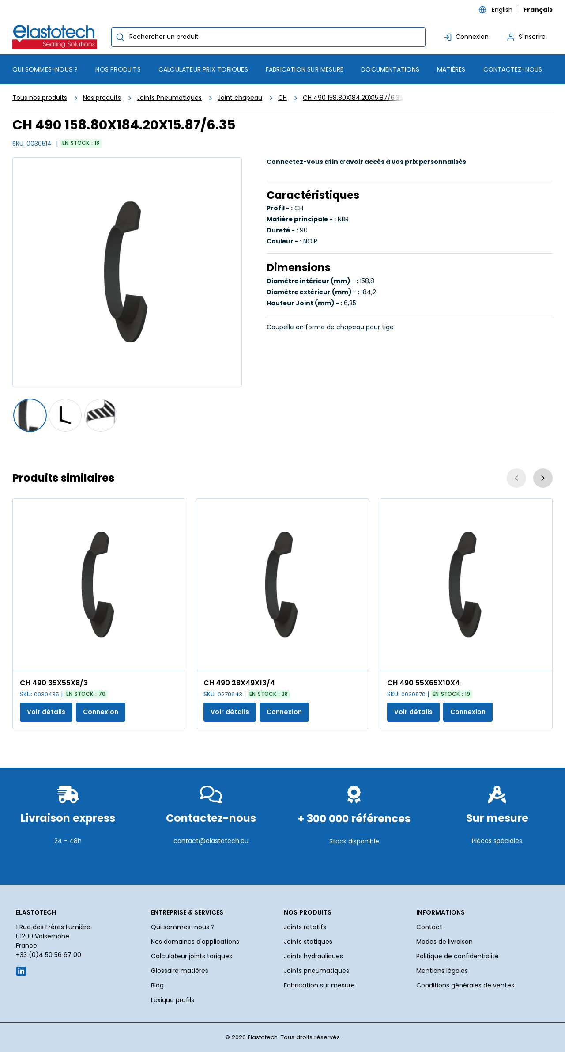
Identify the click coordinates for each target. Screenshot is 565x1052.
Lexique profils (172, 999)
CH (282, 97)
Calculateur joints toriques (191, 956)
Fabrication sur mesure (319, 985)
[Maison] (56, 37)
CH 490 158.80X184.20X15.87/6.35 (353, 97)
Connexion (100, 711)
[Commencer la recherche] (120, 37)
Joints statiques (308, 941)
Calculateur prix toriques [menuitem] (203, 69)
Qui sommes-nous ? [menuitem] (45, 69)
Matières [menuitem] (451, 69)
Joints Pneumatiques (169, 97)
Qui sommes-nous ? (183, 927)
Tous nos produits (39, 97)
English (502, 9)
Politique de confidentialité (457, 956)
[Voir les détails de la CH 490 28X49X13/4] (282, 585)
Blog (157, 985)
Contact (429, 927)
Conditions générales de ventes (465, 985)
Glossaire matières (179, 970)
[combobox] (268, 37)
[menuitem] (117, 69)
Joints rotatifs (305, 927)
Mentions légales (442, 970)
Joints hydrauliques (313, 956)
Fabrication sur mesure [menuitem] (304, 69)
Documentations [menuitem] (390, 69)
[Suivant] (543, 478)
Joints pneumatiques (316, 970)
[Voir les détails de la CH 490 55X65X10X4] (466, 585)
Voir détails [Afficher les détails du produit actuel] (46, 711)
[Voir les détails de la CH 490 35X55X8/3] (99, 585)
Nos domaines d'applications (195, 941)
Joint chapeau (240, 97)
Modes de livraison (444, 941)
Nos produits (102, 97)
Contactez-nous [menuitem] (512, 69)
